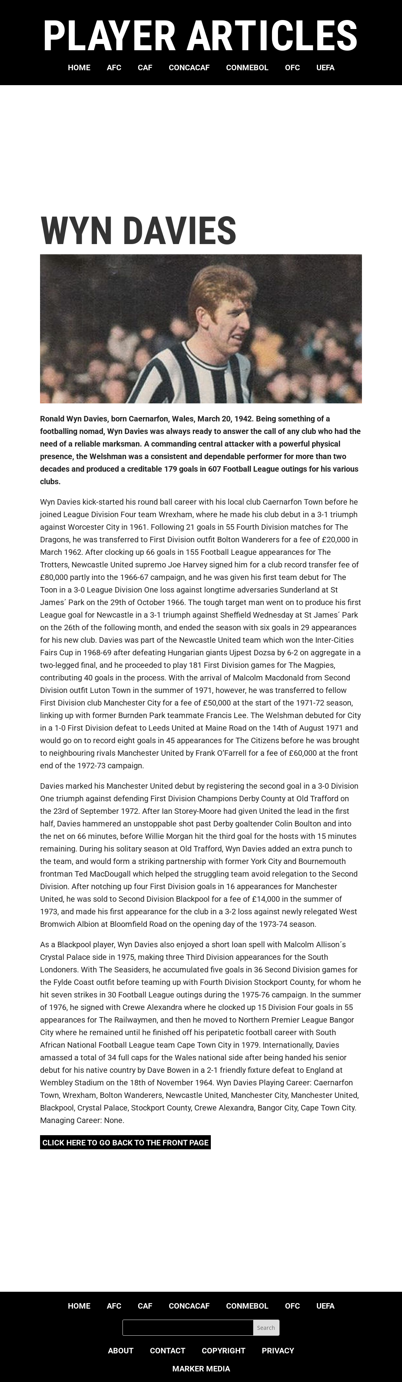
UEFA (325, 68)
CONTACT (167, 1351)
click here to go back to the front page (125, 1142)
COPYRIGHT (223, 1351)
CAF (145, 68)
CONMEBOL (247, 68)
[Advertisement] (201, 148)
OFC (292, 68)
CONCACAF (189, 68)
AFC (114, 68)
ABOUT (120, 1351)
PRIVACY (278, 1351)
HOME (79, 68)
